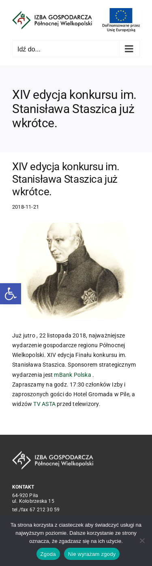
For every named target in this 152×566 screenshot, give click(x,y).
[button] (10, 293)
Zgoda (48, 554)
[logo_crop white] (52, 454)
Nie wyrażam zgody (92, 554)
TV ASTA (44, 404)
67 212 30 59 (45, 510)
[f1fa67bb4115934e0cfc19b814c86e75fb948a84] (76, 270)
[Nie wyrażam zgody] (142, 540)
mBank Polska (72, 375)
